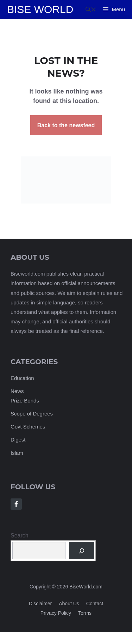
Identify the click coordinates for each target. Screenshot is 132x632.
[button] (91, 9)
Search (20, 536)
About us (69, 603)
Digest (18, 440)
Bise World (40, 9)
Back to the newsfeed (66, 125)
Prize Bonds (25, 401)
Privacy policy (55, 613)
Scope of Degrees (32, 414)
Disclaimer (40, 603)
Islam (17, 453)
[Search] (81, 550)
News (17, 391)
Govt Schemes (28, 427)
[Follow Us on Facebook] (16, 504)
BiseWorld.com (85, 586)
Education (22, 378)
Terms (85, 613)
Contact (94, 603)
